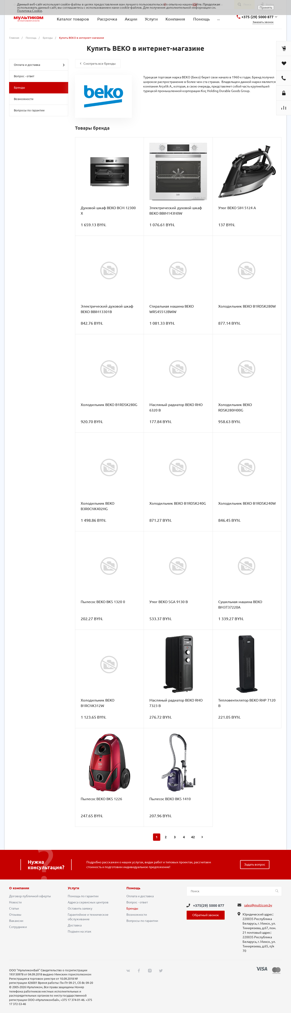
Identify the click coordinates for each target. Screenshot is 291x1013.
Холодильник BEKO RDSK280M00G (235, 407)
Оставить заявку (80, 908)
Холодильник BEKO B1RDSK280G (109, 405)
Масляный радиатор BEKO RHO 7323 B (176, 703)
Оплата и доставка (39, 65)
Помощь (133, 888)
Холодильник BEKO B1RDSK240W (247, 503)
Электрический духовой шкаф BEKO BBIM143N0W (175, 210)
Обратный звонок (205, 915)
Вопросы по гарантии (29, 110)
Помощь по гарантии (83, 896)
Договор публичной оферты (30, 896)
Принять (266, 7)
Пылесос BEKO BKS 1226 (101, 799)
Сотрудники (18, 927)
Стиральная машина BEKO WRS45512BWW (171, 309)
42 (193, 837)
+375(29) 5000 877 (208, 905)
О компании (19, 888)
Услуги (73, 888)
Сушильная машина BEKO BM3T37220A (240, 604)
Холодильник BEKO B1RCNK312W (97, 703)
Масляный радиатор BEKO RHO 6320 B (176, 407)
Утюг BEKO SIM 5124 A (237, 208)
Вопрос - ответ (24, 76)
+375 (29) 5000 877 (257, 17)
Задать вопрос (254, 864)
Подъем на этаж (79, 931)
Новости (15, 902)
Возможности (23, 98)
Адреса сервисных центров (88, 902)
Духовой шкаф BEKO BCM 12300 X (108, 210)
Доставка (75, 925)
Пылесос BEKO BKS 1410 (170, 799)
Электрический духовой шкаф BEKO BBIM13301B (107, 309)
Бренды (19, 87)
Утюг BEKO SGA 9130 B (168, 602)
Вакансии (16, 921)
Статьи (14, 908)
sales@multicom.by (258, 905)
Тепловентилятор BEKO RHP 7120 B (247, 703)
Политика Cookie (29, 11)
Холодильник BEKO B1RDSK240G (177, 503)
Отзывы (15, 914)
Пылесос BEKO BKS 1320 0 (103, 602)
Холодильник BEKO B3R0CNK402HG (97, 506)
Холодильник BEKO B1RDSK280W (247, 306)
